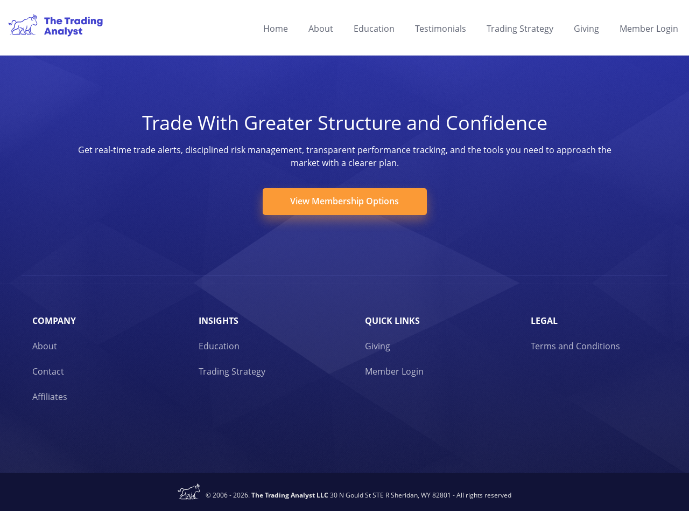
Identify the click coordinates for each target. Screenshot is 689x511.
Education (374, 28)
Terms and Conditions (575, 346)
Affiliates (49, 397)
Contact (48, 371)
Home (275, 28)
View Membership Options (344, 201)
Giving (586, 28)
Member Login (649, 28)
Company (54, 321)
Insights (218, 321)
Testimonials (440, 28)
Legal (544, 321)
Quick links (392, 321)
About (320, 28)
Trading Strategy (520, 28)
